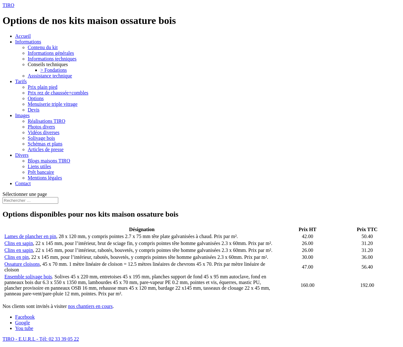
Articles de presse (46, 149)
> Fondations (53, 70)
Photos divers (41, 126)
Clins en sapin (18, 243)
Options (36, 98)
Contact (23, 183)
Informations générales (51, 53)
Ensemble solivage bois (28, 276)
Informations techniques (52, 58)
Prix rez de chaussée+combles (58, 92)
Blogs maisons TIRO (49, 160)
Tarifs (21, 81)
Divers (22, 155)
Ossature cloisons (22, 264)
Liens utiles (39, 166)
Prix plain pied (42, 87)
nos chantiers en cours (90, 306)
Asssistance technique (50, 75)
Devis (33, 109)
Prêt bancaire (41, 172)
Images (22, 115)
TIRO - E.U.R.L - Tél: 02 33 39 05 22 (41, 339)
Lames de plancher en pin (30, 236)
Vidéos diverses (44, 132)
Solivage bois (41, 138)
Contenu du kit (43, 47)
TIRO (8, 5)
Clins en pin (16, 257)
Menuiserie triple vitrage (52, 104)
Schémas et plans (45, 143)
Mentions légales (45, 177)
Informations (28, 41)
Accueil (23, 36)
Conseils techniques (48, 64)
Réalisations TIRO (46, 121)
